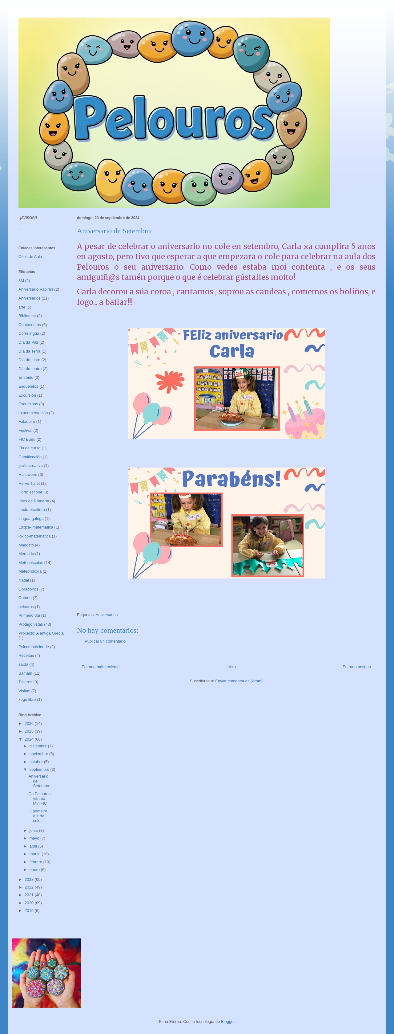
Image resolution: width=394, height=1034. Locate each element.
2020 (30, 903)
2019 (30, 910)
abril (34, 846)
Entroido (25, 377)
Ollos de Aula (30, 256)
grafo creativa (30, 465)
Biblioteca (27, 315)
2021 (30, 895)
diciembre (39, 746)
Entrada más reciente (101, 666)
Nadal (23, 580)
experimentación (33, 413)
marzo (36, 854)
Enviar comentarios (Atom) (239, 681)
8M (21, 280)
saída (23, 664)
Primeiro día (29, 615)
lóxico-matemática (34, 536)
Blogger (228, 1021)
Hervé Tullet (29, 483)
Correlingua (28, 333)
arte (21, 307)
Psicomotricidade (33, 646)
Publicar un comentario (105, 641)
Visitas (24, 691)
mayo (35, 838)
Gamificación (30, 457)
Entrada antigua (357, 666)
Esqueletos (28, 386)
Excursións (28, 404)
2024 (30, 739)
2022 (30, 887)
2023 (30, 879)
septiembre (40, 769)
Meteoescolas (30, 562)
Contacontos (29, 324)
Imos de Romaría (33, 501)
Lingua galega (31, 518)
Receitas (26, 655)
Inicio (231, 666)
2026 (30, 723)
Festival (25, 430)
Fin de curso (29, 448)
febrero (36, 862)
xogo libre (27, 699)
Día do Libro (29, 360)
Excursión (27, 395)
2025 (30, 731)
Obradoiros (28, 589)
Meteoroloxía (30, 571)
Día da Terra (29, 351)
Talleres (25, 682)
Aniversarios (107, 614)
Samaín (25, 673)
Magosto (26, 545)
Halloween (27, 474)
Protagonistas (30, 624)
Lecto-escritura (31, 509)
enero (35, 869)
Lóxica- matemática (35, 527)
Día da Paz (28, 342)
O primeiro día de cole (37, 816)
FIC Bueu (26, 439)
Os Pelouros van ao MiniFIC (39, 798)
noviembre (39, 753)
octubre (37, 761)
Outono (25, 597)
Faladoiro (26, 421)
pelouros (26, 606)
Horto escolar (30, 492)
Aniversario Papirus (35, 289)
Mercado (26, 553)
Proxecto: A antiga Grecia (41, 633)
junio (34, 830)
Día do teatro (30, 368)
